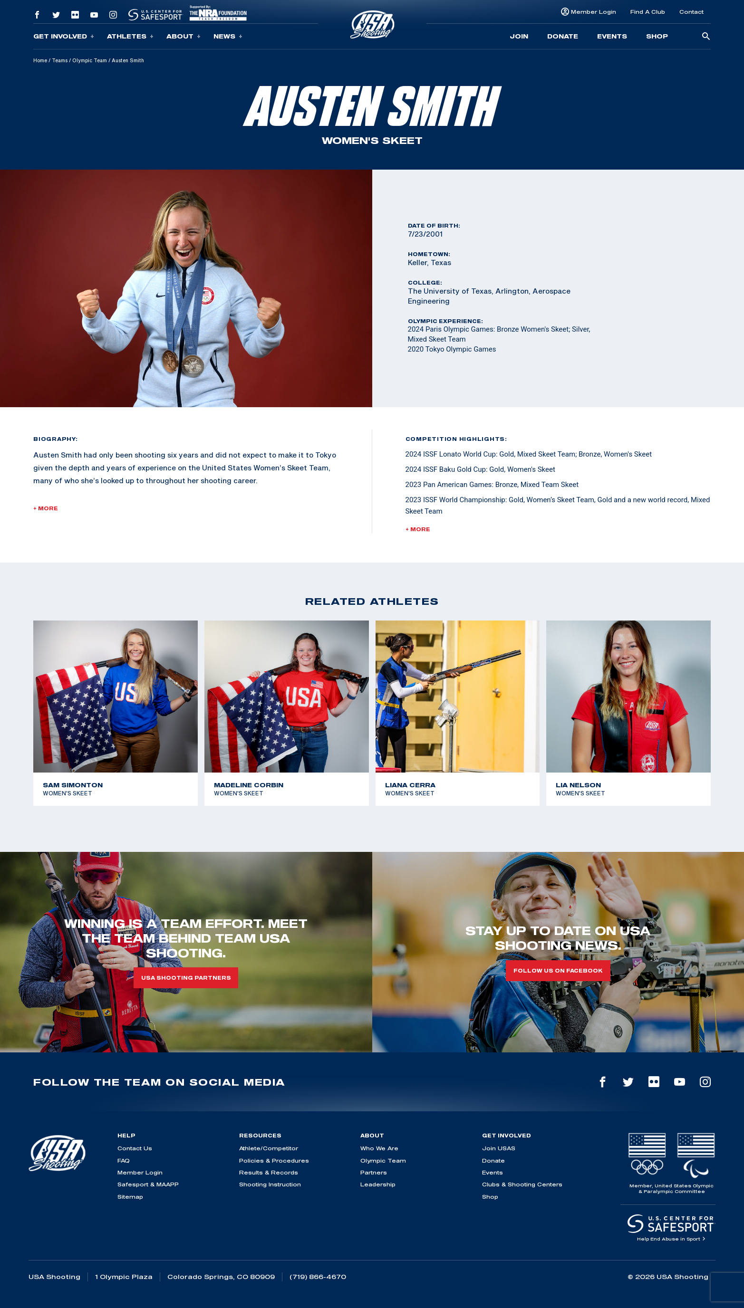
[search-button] (706, 36)
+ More (45, 508)
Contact (691, 12)
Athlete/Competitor (268, 1148)
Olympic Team (89, 60)
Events (612, 36)
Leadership (378, 1184)
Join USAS (498, 1148)
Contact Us (134, 1148)
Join (519, 36)
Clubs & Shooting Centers (522, 1184)
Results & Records (268, 1172)
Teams (60, 60)
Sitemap (130, 1196)
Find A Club (647, 12)
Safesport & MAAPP (148, 1184)
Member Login (593, 11)
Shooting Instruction (270, 1184)
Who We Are (379, 1148)
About (183, 36)
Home (40, 60)
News (227, 36)
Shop (657, 36)
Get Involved (63, 36)
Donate (562, 36)
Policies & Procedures (274, 1160)
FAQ (123, 1160)
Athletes (130, 36)
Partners (373, 1172)
